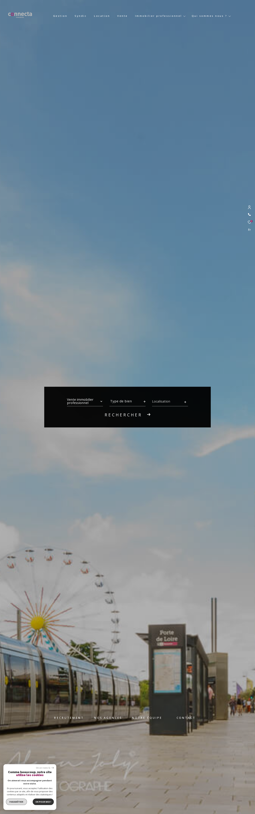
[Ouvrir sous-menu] (184, 16)
